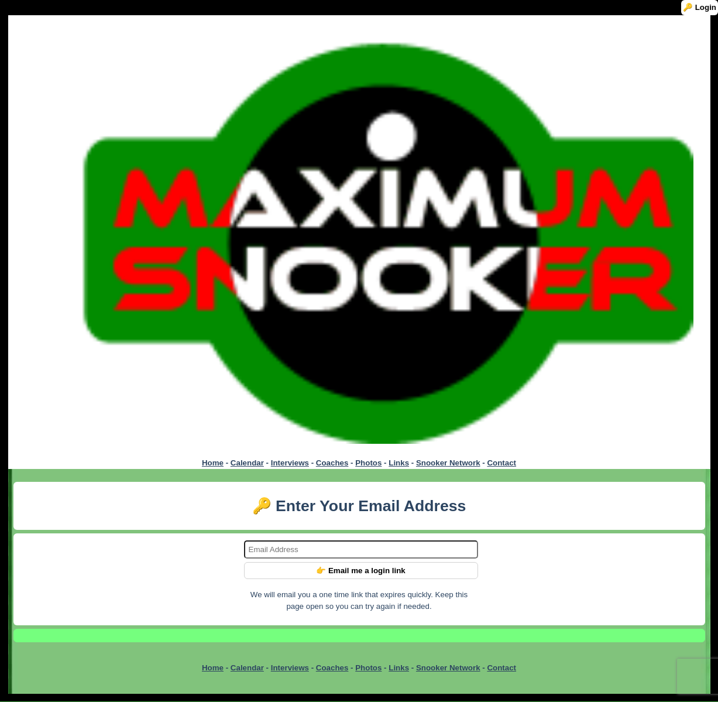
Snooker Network (448, 462)
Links (399, 462)
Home (213, 462)
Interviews (290, 462)
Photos (368, 462)
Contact (501, 462)
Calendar (247, 462)
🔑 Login (699, 7)
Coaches (332, 462)
